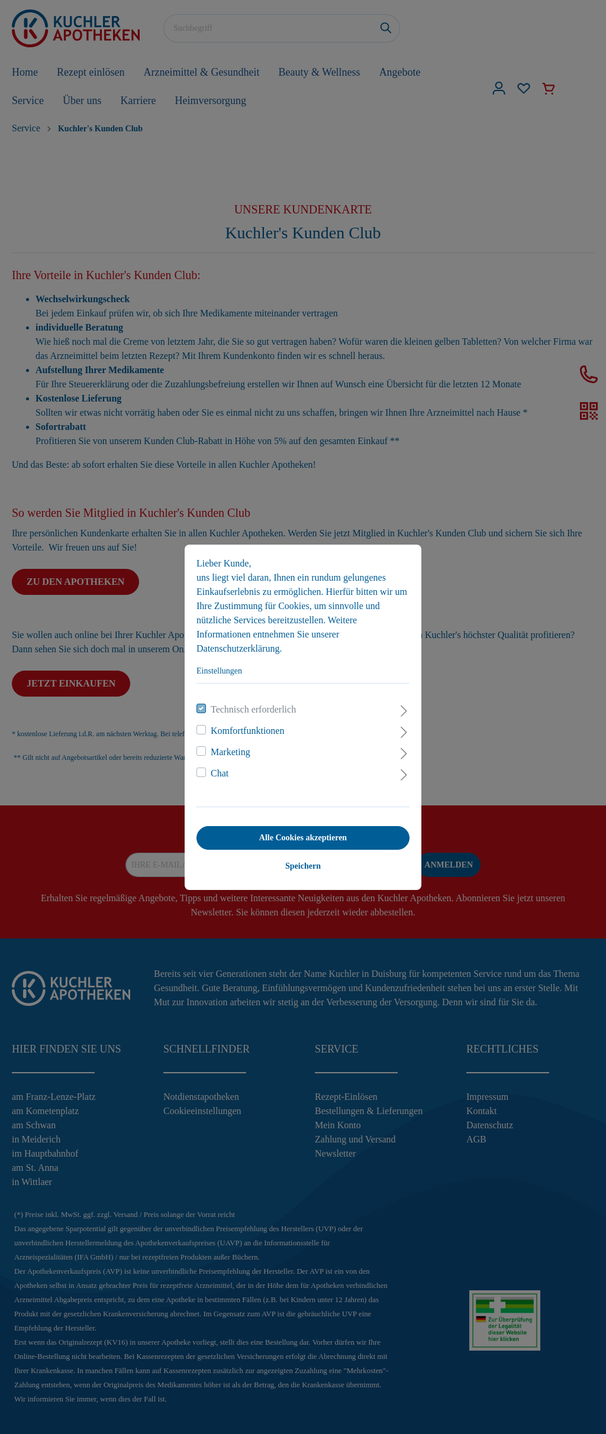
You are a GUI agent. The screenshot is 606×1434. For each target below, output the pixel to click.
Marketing (230, 752)
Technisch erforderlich (253, 709)
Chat (219, 773)
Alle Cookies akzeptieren (303, 837)
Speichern (303, 866)
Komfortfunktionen (247, 731)
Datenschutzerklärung (237, 648)
